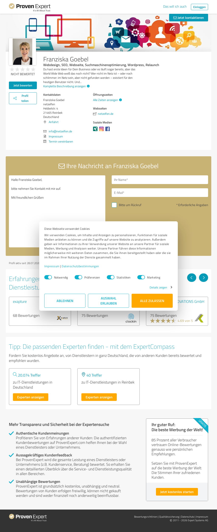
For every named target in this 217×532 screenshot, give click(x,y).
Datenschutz (187, 516)
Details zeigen (158, 287)
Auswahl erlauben (108, 301)
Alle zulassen (152, 300)
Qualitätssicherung (169, 516)
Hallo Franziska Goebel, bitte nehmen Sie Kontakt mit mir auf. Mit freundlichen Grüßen (57, 211)
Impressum (52, 266)
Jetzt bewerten (23, 85)
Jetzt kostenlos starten (177, 491)
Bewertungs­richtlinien (145, 516)
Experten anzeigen (30, 397)
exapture (20, 301)
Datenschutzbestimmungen (80, 266)
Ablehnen (65, 300)
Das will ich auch (175, 6)
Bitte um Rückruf (130, 205)
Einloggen (199, 7)
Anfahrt (53, 122)
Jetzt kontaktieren (188, 17)
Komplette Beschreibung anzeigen (66, 86)
